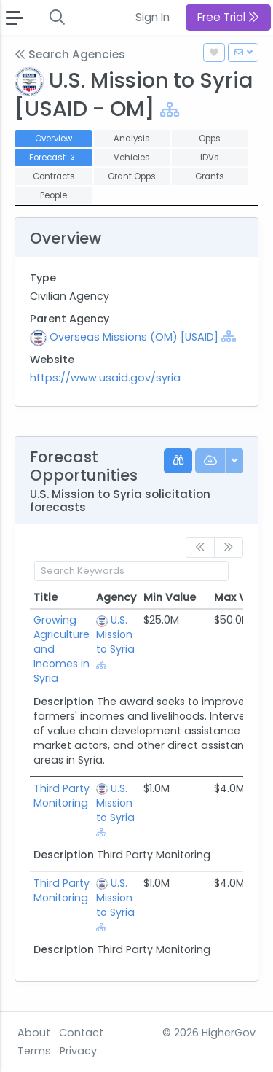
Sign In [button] (152, 17)
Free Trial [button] (228, 17)
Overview (53, 138)
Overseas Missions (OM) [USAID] (134, 337)
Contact (81, 1032)
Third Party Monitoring (61, 795)
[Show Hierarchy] (169, 109)
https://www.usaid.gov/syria (105, 377)
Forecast (53, 157)
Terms (34, 1051)
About (33, 1032)
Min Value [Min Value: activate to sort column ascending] (169, 597)
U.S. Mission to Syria (115, 634)
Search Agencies (70, 54)
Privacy (78, 1051)
